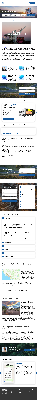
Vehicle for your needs (4, 44)
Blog (19, 2)
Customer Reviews (4, 47)
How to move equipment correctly (31, 392)
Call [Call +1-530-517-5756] (30, 349)
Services (17, 2)
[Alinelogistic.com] (5, 3)
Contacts (25, 2)
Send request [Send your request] (27, 93)
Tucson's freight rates (4, 46)
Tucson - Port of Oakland (6, 133)
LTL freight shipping (8, 119)
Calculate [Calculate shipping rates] (31, 15)
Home (9, 2)
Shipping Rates (13, 2)
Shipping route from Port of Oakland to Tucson (8, 45)
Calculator (21, 2)
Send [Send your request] (9, 200)
